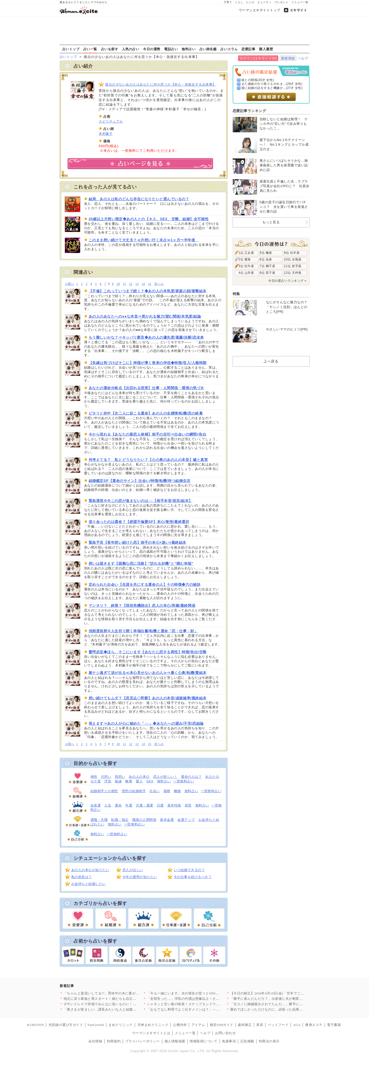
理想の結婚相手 (134, 791)
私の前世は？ (81, 877)
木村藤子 (105, 134)
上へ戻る (270, 361)
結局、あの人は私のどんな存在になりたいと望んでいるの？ (139, 199)
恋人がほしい (132, 870)
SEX (149, 781)
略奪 (128, 781)
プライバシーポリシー (142, 1041)
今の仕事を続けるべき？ (193, 877)
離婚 (177, 791)
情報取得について (203, 1041)
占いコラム (229, 49)
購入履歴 (266, 49)
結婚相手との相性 (104, 791)
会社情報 (95, 1041)
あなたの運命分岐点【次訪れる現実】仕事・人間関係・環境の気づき (146, 388)
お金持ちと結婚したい (88, 884)
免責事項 (229, 1041)
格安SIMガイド (221, 1025)
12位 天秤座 (293, 273)
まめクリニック (120, 1025)
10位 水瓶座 (293, 259)
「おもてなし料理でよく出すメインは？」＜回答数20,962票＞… (197, 1009)
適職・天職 (99, 820)
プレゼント (281, 2)
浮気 (107, 781)
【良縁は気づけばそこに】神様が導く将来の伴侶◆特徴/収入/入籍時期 (148, 363)
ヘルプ (303, 58)
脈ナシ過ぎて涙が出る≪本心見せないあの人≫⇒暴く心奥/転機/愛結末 (148, 673)
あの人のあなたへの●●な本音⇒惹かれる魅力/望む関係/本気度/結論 (145, 316)
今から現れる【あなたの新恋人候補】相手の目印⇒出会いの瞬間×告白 (148, 434)
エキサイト (298, 10)
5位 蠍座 (266, 253)
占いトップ (71, 49)
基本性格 (174, 805)
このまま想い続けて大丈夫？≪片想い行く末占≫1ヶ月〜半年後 (144, 240)
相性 (93, 777)
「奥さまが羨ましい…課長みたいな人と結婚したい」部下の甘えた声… (119, 1009)
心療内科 (180, 1025)
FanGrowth (96, 1025)
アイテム (198, 1025)
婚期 (166, 791)
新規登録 (288, 58)
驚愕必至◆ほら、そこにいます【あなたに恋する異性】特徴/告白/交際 (148, 652)
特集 (236, 294)
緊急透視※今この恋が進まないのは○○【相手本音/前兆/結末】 (141, 501)
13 (137, 284)
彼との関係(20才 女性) (257, 80)
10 (118, 284)
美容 (259, 1025)
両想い (120, 777)
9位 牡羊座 (292, 253)
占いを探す (109, 49)
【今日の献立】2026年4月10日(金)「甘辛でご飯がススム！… (277, 993)
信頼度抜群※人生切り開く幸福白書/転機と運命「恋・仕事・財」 (143, 631)
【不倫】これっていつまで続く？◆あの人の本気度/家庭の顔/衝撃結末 (148, 291)
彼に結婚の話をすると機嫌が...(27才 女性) (271, 88)
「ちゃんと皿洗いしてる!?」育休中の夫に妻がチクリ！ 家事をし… (116, 993)
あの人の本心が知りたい (90, 870)
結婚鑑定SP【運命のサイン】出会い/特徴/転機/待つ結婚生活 (139, 481)
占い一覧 (90, 49)
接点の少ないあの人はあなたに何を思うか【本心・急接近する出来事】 (160, 84)
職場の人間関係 (144, 820)
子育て (228, 2)
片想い (106, 777)
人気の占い (130, 49)
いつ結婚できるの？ (189, 870)
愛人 (139, 781)
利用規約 (114, 1041)
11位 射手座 (293, 266)
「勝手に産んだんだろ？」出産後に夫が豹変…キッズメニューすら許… (285, 999)
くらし (239, 2)
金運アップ (186, 820)
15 (149, 284)
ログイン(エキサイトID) (258, 58)
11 (124, 284)
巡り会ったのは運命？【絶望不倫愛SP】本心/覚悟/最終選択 (139, 522)
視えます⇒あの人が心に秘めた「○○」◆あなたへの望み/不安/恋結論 (146, 723)
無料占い (189, 49)
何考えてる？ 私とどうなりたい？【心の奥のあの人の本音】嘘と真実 (148, 460)
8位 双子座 (267, 273)
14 (143, 284)
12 (130, 284)
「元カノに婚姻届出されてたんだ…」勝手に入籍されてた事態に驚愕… (285, 1004)
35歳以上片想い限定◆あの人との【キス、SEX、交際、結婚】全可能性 (149, 219)
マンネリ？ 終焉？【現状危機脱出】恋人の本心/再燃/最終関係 (142, 605)
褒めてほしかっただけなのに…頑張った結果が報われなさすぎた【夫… (285, 1009)
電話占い (171, 49)
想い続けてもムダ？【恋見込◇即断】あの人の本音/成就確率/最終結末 (148, 698)
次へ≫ (159, 284)
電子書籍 (334, 1025)
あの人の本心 (139, 777)
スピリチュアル (111, 121)
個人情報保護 (175, 1041)
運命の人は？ (191, 777)
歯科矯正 (245, 1025)
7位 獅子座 (267, 266)
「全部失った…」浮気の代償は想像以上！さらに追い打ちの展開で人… (202, 999)
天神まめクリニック (153, 1025)
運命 (118, 805)
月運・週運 (144, 805)
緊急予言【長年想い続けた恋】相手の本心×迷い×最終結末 (137, 542)
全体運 (95, 805)
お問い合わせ (225, 1033)
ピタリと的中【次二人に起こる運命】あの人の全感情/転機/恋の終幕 (146, 413)
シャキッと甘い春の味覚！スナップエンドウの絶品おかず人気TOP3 (199, 1004)
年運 (128, 805)
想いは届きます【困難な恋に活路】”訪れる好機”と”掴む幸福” (141, 563)
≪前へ (69, 284)
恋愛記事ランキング (249, 111)
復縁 (118, 781)
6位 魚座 (266, 259)
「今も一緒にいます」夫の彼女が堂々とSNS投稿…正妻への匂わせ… (200, 993)
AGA (297, 1025)
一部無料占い (183, 781)
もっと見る (271, 222)
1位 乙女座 (246, 253)
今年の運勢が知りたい (139, 877)
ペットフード (278, 1025)
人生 (107, 805)
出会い (154, 791)
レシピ (250, 2)
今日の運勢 (151, 49)
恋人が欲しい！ (165, 777)
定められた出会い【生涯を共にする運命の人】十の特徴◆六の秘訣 (145, 584)
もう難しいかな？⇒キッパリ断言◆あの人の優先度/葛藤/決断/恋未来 (146, 337)
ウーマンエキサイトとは (151, 1033)
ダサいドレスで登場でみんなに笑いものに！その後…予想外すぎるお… (119, 1004)
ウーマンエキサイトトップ (259, 10)
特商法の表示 (269, 1041)
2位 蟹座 (245, 259)
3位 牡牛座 (246, 266)
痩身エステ (314, 1025)
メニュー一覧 (299, 2)
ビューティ (265, 2)
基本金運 (167, 820)
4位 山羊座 (246, 273)
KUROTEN (35, 1025)
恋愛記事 (248, 49)
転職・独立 (120, 820)
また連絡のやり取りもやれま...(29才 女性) (271, 84)
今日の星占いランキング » (287, 281)
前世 (188, 805)
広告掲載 (247, 1041)
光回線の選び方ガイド (65, 1025)
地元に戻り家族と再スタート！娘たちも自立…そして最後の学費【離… (119, 999)
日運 (160, 805)
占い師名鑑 (208, 49)
